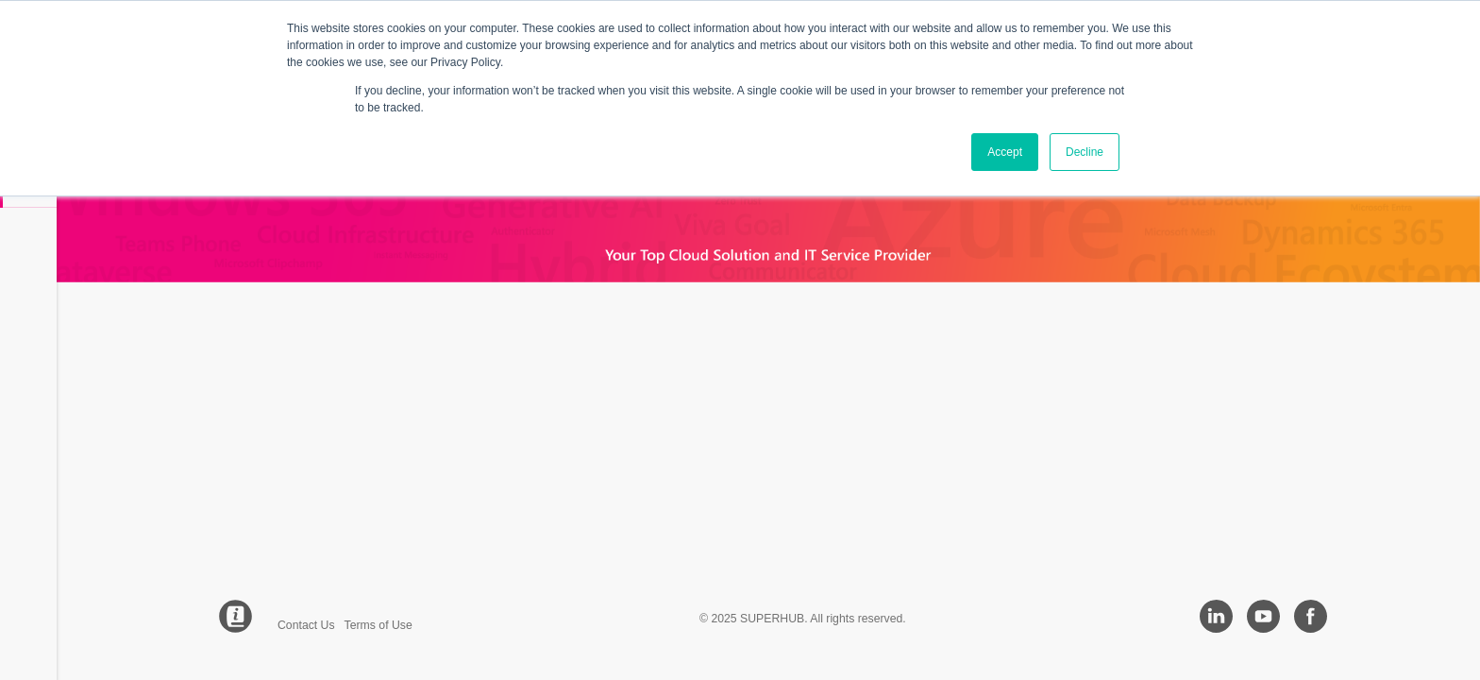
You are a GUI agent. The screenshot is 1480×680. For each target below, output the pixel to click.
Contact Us (306, 625)
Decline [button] (1084, 152)
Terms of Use (378, 625)
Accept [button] (1004, 152)
